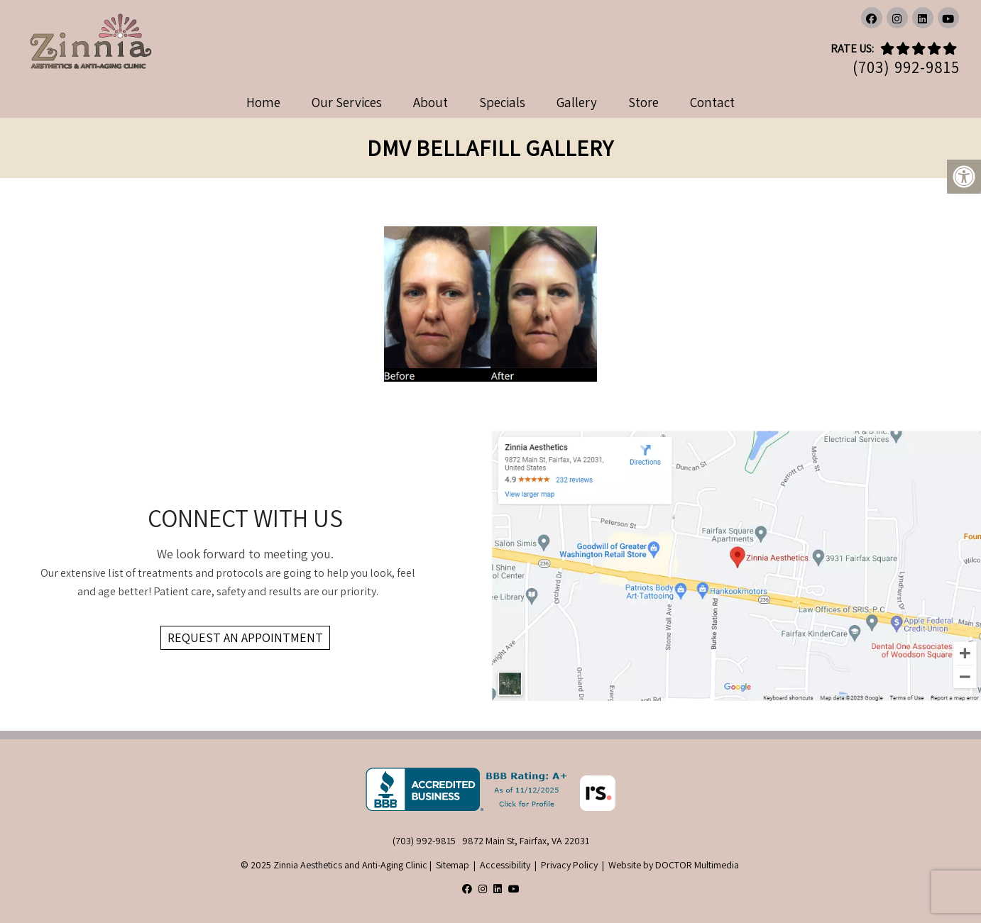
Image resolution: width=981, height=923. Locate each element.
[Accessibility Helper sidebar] (964, 177)
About (430, 102)
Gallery (577, 102)
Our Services (347, 102)
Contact (712, 102)
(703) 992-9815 (906, 68)
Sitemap (452, 864)
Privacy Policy (569, 864)
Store (643, 102)
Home (263, 102)
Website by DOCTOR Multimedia (673, 864)
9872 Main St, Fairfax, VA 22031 (525, 840)
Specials (502, 102)
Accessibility (505, 864)
